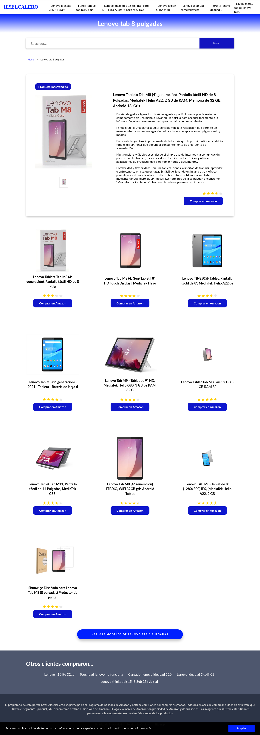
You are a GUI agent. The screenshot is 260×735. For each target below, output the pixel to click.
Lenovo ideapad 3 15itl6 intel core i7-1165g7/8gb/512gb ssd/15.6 (125, 7)
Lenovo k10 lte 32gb (59, 674)
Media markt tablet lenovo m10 (243, 7)
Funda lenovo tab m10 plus (86, 7)
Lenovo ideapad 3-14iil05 (195, 674)
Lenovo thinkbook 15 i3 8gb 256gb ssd (129, 681)
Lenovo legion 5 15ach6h (166, 7)
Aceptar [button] (241, 728)
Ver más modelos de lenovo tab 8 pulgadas (130, 634)
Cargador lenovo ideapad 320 (150, 674)
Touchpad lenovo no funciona (101, 674)
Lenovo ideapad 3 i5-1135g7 (60, 7)
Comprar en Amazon (203, 201)
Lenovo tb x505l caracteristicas (192, 7)
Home (31, 59)
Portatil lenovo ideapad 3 (220, 7)
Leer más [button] (145, 728)
